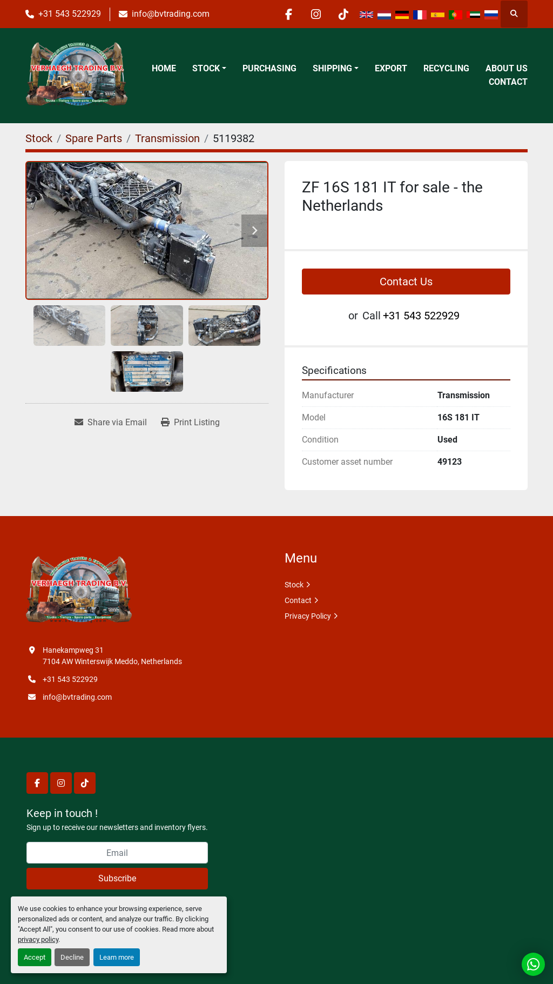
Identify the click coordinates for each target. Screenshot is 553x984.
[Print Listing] (190, 422)
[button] (209, 68)
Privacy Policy (308, 616)
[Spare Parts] (93, 138)
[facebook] (288, 14)
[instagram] (315, 14)
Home (164, 68)
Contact (508, 82)
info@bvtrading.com (171, 14)
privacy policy (38, 939)
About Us (506, 68)
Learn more (116, 957)
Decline (72, 957)
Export (391, 68)
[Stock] (38, 138)
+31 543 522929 (69, 14)
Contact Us (406, 281)
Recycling (446, 68)
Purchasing (269, 68)
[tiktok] (343, 14)
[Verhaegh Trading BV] (78, 590)
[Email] (117, 852)
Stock (206, 68)
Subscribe (117, 878)
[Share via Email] (111, 422)
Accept (34, 957)
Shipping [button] (332, 68)
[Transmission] (167, 138)
